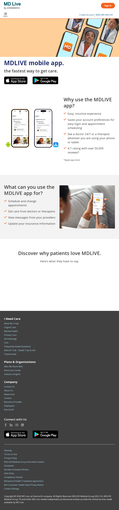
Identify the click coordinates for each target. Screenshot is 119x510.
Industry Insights (12, 374)
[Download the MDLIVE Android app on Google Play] (45, 434)
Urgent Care (10, 327)
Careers (8, 398)
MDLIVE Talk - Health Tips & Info (20, 350)
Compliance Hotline (13, 477)
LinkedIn (11, 424)
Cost (6, 342)
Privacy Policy (10, 458)
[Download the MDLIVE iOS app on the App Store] (16, 434)
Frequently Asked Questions (17, 346)
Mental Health (11, 331)
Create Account (86, 14)
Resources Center (12, 370)
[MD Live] (12, 5)
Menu (5, 15)
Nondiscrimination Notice (16, 469)
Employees (9, 405)
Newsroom (9, 394)
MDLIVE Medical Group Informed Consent (24, 462)
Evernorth (9, 409)
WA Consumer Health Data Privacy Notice (24, 484)
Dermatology (10, 338)
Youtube (16, 424)
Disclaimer (9, 465)
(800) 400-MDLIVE (104, 14)
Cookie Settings (11, 488)
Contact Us (9, 386)
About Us (8, 390)
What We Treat (11, 323)
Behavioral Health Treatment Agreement (23, 481)
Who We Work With (13, 366)
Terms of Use (10, 454)
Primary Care (10, 335)
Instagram (22, 424)
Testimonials (10, 354)
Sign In (107, 5)
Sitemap (8, 450)
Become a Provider (13, 402)
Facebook (5, 424)
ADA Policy (9, 473)
